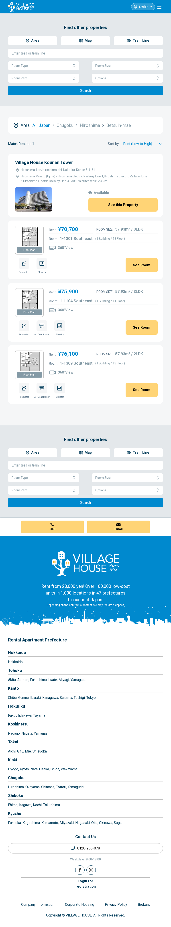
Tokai (13, 742)
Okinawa (105, 823)
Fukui (12, 715)
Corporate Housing (79, 904)
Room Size (127, 66)
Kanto (13, 688)
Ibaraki (35, 698)
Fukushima (38, 680)
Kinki (12, 759)
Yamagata (78, 680)
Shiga (55, 769)
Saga (118, 823)
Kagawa (25, 805)
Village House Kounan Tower (44, 162)
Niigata (26, 733)
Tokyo (91, 698)
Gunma (23, 698)
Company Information (37, 904)
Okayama (32, 787)
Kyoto (24, 769)
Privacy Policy (116, 904)
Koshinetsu (18, 724)
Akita (12, 680)
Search (85, 90)
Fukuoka (14, 823)
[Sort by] (143, 144)
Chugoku (16, 777)
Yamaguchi (76, 787)
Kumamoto (49, 823)
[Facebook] (80, 870)
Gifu (20, 751)
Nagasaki (82, 823)
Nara (34, 769)
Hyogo (13, 769)
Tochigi (79, 698)
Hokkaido (17, 652)
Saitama (66, 698)
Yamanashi (42, 733)
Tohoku (15, 670)
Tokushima (51, 805)
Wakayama (69, 769)
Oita (94, 823)
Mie (28, 751)
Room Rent (44, 78)
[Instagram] (91, 870)
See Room (141, 265)
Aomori (22, 680)
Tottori (61, 787)
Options (127, 78)
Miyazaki (67, 823)
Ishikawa (25, 715)
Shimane (48, 787)
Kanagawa (50, 698)
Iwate (52, 680)
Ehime (13, 805)
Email (118, 529)
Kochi (37, 805)
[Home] (85, 563)
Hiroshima (16, 787)
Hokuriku (16, 706)
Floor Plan (29, 250)
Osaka (44, 769)
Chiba (12, 698)
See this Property (123, 205)
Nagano (14, 733)
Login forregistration (85, 884)
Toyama (39, 715)
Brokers (144, 904)
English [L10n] (143, 6)
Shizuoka (40, 751)
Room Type (44, 66)
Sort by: (114, 144)
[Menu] (159, 6)
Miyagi (64, 680)
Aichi (12, 751)
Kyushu (14, 813)
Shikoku (15, 795)
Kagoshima (31, 823)
